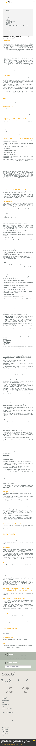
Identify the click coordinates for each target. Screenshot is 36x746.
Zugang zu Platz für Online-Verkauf (12, 17)
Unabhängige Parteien (10, 30)
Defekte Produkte (9, 22)
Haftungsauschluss (5, 722)
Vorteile (3, 702)
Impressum (4, 724)
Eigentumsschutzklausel (10, 21)
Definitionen (8, 11)
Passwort (7, 24)
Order (7, 19)
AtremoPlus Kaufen (5, 729)
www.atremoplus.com (10, 102)
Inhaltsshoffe (4, 698)
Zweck (7, 12)
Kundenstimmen (4, 706)
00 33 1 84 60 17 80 (15, 658)
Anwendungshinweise (5, 700)
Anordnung (8, 23)
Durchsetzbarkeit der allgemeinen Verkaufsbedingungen (16, 14)
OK (34, 740)
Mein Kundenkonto (5, 733)
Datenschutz (8, 18)
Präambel (7, 10)
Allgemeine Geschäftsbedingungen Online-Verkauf (10, 720)
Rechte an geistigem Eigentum (11, 27)
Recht (7, 32)
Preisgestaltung (8, 20)
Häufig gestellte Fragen (6, 704)
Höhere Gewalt (8, 31)
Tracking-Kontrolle (5, 731)
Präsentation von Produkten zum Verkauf (13, 16)
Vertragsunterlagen (9, 13)
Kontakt (3, 735)
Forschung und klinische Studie (7, 708)
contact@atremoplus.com (18, 334)
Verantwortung (8, 28)
